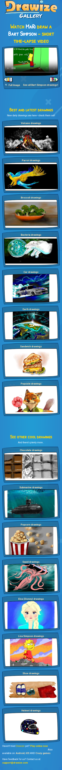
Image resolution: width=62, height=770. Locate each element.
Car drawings (31, 272)
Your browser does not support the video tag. (31, 61)
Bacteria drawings (31, 234)
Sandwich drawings (31, 346)
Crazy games (42, 753)
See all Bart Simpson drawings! (40, 85)
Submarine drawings (31, 487)
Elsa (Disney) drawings (31, 599)
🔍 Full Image (12, 85)
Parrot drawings (31, 160)
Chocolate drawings (31, 450)
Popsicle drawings (31, 383)
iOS (28, 753)
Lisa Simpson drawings (31, 636)
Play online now (39, 746)
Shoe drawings (31, 673)
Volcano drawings (31, 123)
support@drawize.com (15, 762)
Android (20, 753)
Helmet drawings (31, 710)
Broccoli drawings (31, 197)
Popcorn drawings (31, 524)
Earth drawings (31, 309)
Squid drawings (31, 561)
